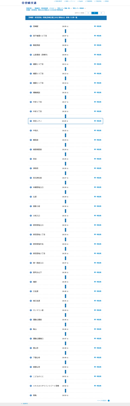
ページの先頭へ (102, 400)
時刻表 (99, 26)
